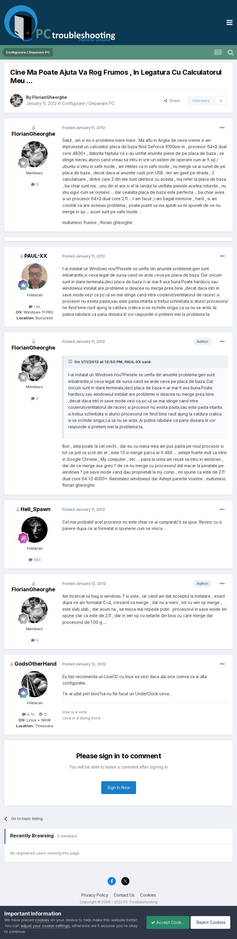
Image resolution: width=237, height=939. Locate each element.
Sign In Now (118, 787)
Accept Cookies (165, 922)
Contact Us (124, 895)
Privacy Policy (94, 895)
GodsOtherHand (36, 664)
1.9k (34, 306)
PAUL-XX (35, 256)
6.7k (28, 714)
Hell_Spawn (35, 509)
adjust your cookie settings (57, 925)
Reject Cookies (211, 922)
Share (172, 100)
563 (35, 559)
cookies (42, 920)
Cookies (148, 895)
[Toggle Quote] (70, 361)
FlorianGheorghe (49, 97)
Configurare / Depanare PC (88, 103)
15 (43, 714)
